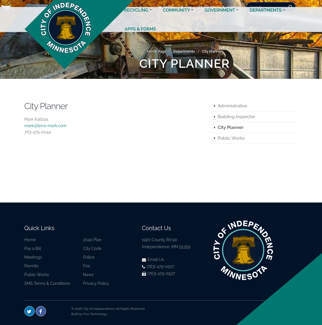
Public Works (231, 138)
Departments (266, 17)
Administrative (232, 106)
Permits (31, 266)
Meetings (33, 257)
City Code (92, 248)
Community (176, 17)
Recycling (136, 17)
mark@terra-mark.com (45, 125)
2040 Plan (92, 239)
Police (89, 257)
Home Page (156, 51)
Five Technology (95, 314)
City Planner (212, 51)
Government (219, 17)
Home (30, 239)
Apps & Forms (140, 36)
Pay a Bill (32, 248)
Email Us (153, 259)
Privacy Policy (96, 283)
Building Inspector (236, 116)
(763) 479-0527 (158, 266)
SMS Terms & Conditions (47, 283)
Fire (86, 266)
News (88, 274)
